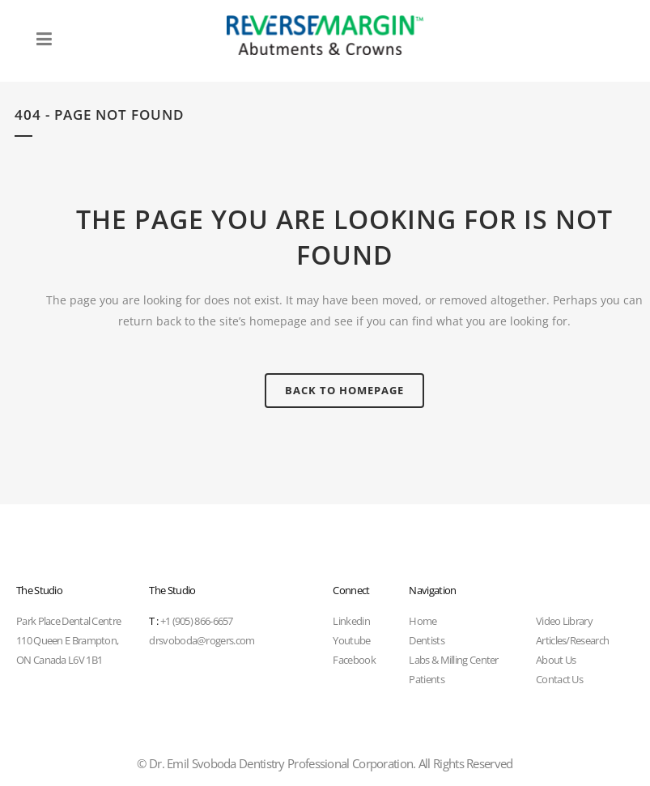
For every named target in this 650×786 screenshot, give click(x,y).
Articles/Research (572, 640)
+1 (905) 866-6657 (190, 621)
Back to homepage (344, 390)
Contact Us (559, 679)
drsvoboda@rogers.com (201, 640)
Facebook (354, 659)
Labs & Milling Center (453, 659)
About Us (556, 659)
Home (422, 621)
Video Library (564, 621)
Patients (426, 679)
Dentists (426, 640)
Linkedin (351, 621)
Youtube (351, 640)
